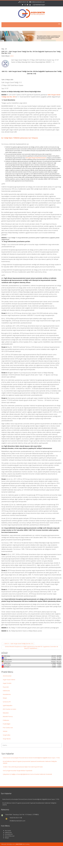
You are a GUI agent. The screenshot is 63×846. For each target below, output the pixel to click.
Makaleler (6, 713)
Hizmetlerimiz (7, 694)
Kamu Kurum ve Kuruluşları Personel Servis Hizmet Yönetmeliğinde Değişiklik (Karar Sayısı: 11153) (31, 758)
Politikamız (6, 720)
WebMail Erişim (39, 5)
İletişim (5, 698)
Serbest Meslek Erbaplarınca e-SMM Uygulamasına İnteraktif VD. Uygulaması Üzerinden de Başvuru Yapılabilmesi (31, 647)
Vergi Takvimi (7, 739)
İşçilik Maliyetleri (7, 705)
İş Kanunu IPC (7, 702)
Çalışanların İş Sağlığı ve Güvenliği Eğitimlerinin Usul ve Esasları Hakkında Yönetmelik (27, 774)
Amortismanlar (7, 676)
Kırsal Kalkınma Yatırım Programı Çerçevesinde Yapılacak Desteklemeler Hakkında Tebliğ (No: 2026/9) (30, 762)
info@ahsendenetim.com (38, 2)
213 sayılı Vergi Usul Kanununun (36, 158)
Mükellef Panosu (8, 716)
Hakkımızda (6, 690)
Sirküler (5, 731)
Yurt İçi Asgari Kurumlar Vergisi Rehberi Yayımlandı (17, 770)
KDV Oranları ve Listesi (9, 709)
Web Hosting (25, 844)
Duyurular (6, 687)
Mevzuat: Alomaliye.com (8, 844)
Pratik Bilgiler (6, 724)
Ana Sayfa (7, 830)
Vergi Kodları (6, 735)
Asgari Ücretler (7, 683)
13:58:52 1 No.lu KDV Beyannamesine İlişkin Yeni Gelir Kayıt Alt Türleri (23, 767)
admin (12, 56)
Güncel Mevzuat (8, 836)
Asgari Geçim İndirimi (9, 679)
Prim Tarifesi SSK (8, 727)
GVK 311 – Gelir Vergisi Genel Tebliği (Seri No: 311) (18, 643)
